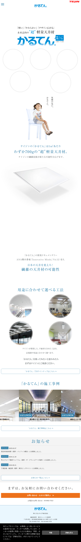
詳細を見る (69, 533)
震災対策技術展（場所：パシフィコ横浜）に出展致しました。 (21, 449)
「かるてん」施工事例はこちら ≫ (40, 428)
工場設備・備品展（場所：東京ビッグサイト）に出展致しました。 (23, 466)
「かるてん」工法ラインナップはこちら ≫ (40, 371)
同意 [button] (50, 533)
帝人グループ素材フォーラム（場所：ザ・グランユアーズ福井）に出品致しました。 (29, 458)
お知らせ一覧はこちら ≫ (40, 478)
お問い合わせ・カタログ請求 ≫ (40, 495)
